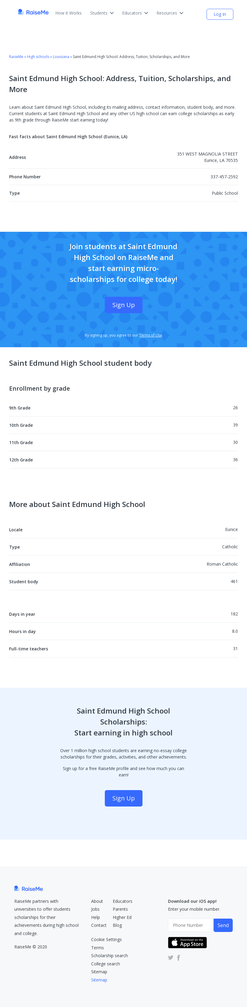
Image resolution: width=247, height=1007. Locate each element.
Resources (169, 13)
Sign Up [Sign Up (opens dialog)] (123, 305)
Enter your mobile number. (194, 909)
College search (105, 964)
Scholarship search (109, 955)
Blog (117, 925)
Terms (97, 947)
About (97, 901)
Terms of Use (150, 335)
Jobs (95, 909)
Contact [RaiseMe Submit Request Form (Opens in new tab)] (99, 925)
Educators (135, 13)
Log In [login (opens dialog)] (220, 14)
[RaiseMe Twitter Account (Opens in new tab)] (170, 957)
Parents (120, 909)
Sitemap (99, 971)
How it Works (68, 13)
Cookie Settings (106, 939)
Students (102, 13)
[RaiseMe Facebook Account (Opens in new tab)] (177, 957)
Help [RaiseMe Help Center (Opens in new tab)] (95, 917)
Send (223, 925)
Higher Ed (122, 917)
